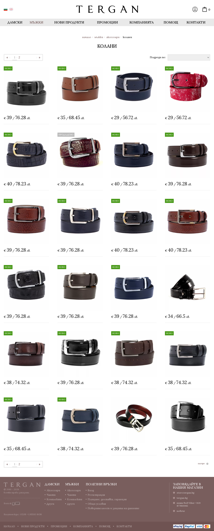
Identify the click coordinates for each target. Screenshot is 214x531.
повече (181, 511)
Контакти (196, 22)
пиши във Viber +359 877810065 (188, 504)
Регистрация (96, 494)
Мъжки (98, 37)
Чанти (51, 494)
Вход (195, 9)
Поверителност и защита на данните (113, 508)
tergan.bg (182, 497)
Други (50, 503)
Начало (86, 37)
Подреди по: (158, 57)
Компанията (141, 22)
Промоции (107, 22)
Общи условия (97, 503)
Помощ (171, 22)
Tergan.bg (22, 485)
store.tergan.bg (185, 492)
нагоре (201, 464)
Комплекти (54, 499)
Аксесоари (112, 37)
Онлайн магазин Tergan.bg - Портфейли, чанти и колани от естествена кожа (107, 9)
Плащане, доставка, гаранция (107, 499)
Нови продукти (69, 22)
